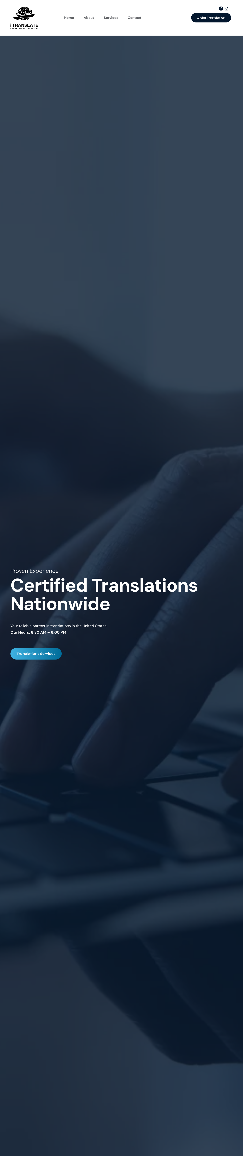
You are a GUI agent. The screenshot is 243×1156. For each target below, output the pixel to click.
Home (69, 17)
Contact (134, 17)
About (89, 17)
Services (111, 17)
